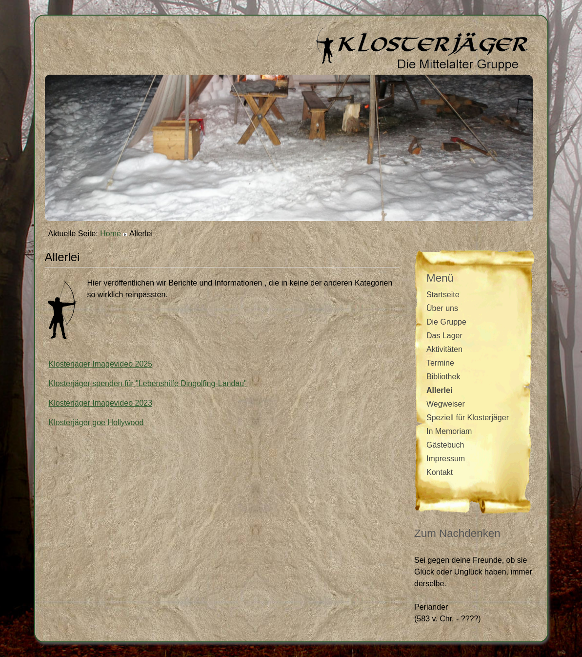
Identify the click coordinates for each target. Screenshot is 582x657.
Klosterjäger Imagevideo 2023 (101, 403)
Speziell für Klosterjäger (467, 417)
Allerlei (439, 390)
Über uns (442, 308)
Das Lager (444, 335)
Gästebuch (445, 445)
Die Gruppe (446, 322)
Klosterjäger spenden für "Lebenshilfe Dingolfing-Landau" (148, 383)
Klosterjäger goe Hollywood (96, 422)
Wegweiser (445, 404)
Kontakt (439, 472)
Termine (440, 363)
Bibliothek (443, 376)
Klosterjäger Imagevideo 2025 (101, 364)
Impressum (445, 458)
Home (110, 233)
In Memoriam (449, 431)
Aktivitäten (444, 349)
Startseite (443, 294)
